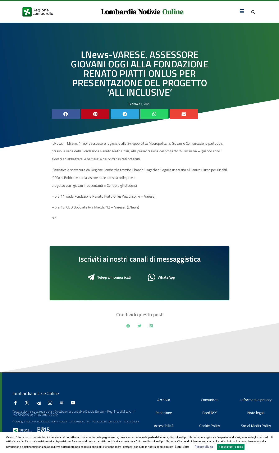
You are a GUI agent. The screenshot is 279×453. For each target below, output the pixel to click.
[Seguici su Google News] (62, 403)
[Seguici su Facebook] (16, 403)
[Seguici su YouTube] (74, 403)
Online (172, 12)
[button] (242, 11)
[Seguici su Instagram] (51, 403)
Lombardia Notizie (130, 12)
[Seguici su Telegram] (39, 403)
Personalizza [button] (204, 446)
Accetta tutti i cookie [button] (231, 446)
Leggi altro (182, 446)
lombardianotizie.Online (36, 393)
